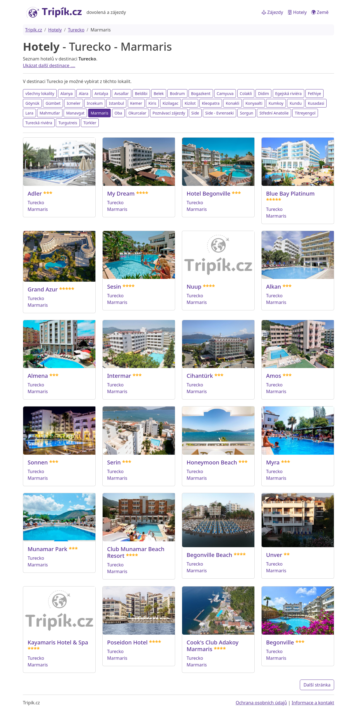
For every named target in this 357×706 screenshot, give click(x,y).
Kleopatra (211, 103)
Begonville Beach (209, 555)
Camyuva (225, 93)
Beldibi (141, 93)
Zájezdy (272, 12)
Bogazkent (201, 93)
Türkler (89, 122)
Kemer (136, 103)
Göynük (32, 103)
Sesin (114, 286)
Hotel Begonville (208, 193)
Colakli (246, 93)
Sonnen (38, 462)
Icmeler (74, 103)
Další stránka (317, 685)
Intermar (119, 375)
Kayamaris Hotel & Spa (58, 642)
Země (320, 12)
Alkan (273, 286)
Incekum (95, 103)
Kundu (295, 103)
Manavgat (75, 113)
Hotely (297, 12)
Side (195, 113)
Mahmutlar (50, 113)
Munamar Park (47, 549)
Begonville (280, 642)
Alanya (67, 93)
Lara (29, 113)
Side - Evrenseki (219, 113)
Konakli (232, 103)
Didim (263, 93)
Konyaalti (253, 103)
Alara (83, 93)
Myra (272, 462)
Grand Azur (43, 289)
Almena (38, 375)
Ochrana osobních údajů (261, 703)
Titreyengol (305, 113)
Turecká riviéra (38, 122)
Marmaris (99, 113)
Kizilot (190, 103)
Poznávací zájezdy (169, 113)
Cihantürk (200, 375)
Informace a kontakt (313, 703)
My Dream (121, 193)
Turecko (76, 30)
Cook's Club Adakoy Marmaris (212, 646)
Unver (274, 555)
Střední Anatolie (274, 113)
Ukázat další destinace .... (49, 65)
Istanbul (116, 103)
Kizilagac (170, 103)
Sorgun (246, 113)
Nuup (194, 286)
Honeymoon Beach (212, 462)
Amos (273, 375)
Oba (118, 113)
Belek (159, 93)
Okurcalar (137, 113)
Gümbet (53, 103)
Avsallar (121, 93)
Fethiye (314, 93)
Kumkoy (276, 103)
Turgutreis (67, 122)
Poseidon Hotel (127, 642)
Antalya (101, 93)
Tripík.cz (33, 30)
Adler (35, 193)
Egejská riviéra (288, 93)
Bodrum (177, 93)
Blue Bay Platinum (290, 193)
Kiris (152, 103)
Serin (114, 462)
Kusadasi (316, 103)
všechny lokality (39, 93)
